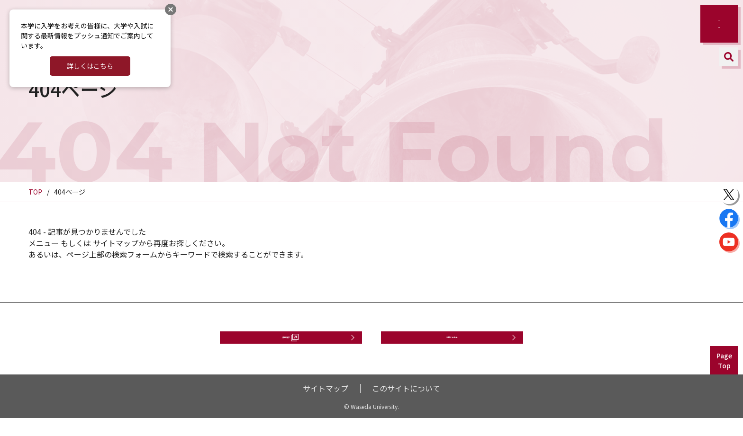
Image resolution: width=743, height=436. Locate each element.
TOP (35, 191)
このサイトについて (406, 406)
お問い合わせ (452, 346)
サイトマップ (325, 406)
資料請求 (286, 346)
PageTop (724, 378)
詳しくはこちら (90, 66)
